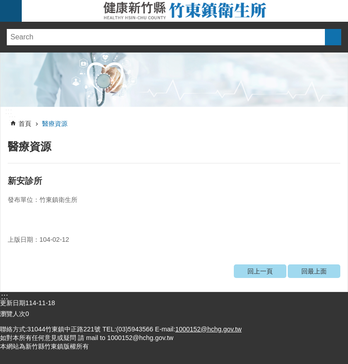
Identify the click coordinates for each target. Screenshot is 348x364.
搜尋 (333, 37)
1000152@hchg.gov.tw (208, 329)
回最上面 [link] (314, 271)
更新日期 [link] (12, 303)
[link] (174, 80)
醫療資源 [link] (55, 123)
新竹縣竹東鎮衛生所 (185, 11)
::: (8, 111)
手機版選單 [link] (11, 11)
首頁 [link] (25, 123)
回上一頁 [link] (260, 271)
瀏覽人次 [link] (12, 313)
